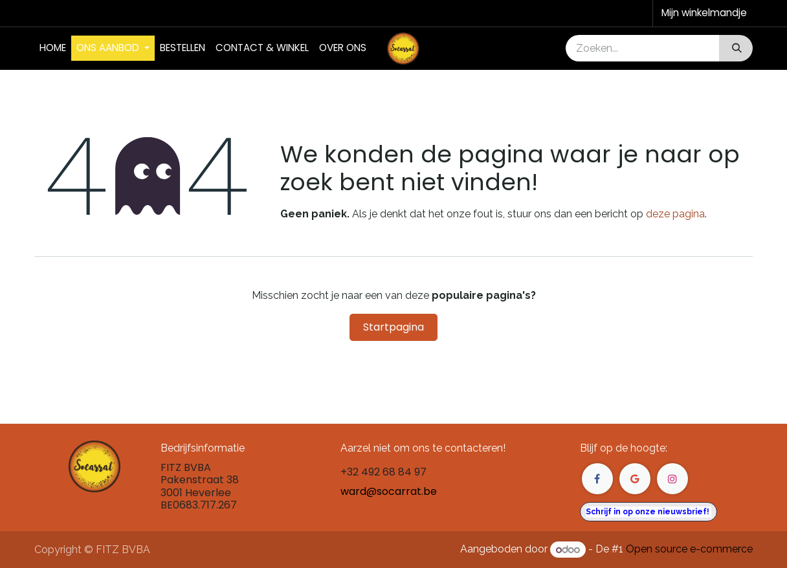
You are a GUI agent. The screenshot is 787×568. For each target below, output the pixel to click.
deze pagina (675, 214)
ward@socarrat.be (388, 491)
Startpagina (393, 327)
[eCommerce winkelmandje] (703, 13)
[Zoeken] (735, 48)
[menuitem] (52, 48)
